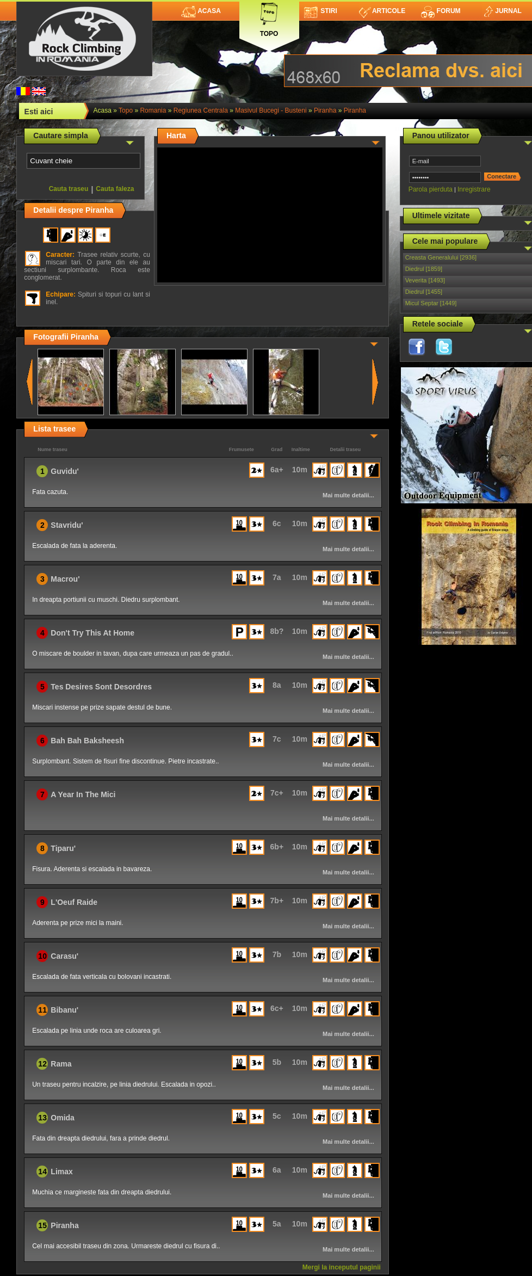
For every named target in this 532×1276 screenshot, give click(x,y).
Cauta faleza (115, 189)
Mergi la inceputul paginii (341, 1267)
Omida (63, 1117)
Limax (61, 1171)
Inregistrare (474, 189)
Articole (382, 11)
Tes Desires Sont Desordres (101, 686)
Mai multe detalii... (348, 495)
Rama (61, 1063)
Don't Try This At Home (92, 632)
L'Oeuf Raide (74, 902)
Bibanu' (64, 1010)
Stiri (320, 11)
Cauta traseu (69, 189)
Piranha (325, 110)
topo (126, 110)
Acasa (201, 11)
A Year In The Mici (83, 794)
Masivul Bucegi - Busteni (270, 110)
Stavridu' (67, 525)
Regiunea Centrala (201, 110)
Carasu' (64, 956)
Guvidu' (65, 471)
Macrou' (65, 579)
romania (153, 110)
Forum (440, 11)
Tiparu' (63, 848)
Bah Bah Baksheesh (87, 740)
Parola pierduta (431, 189)
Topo (269, 18)
